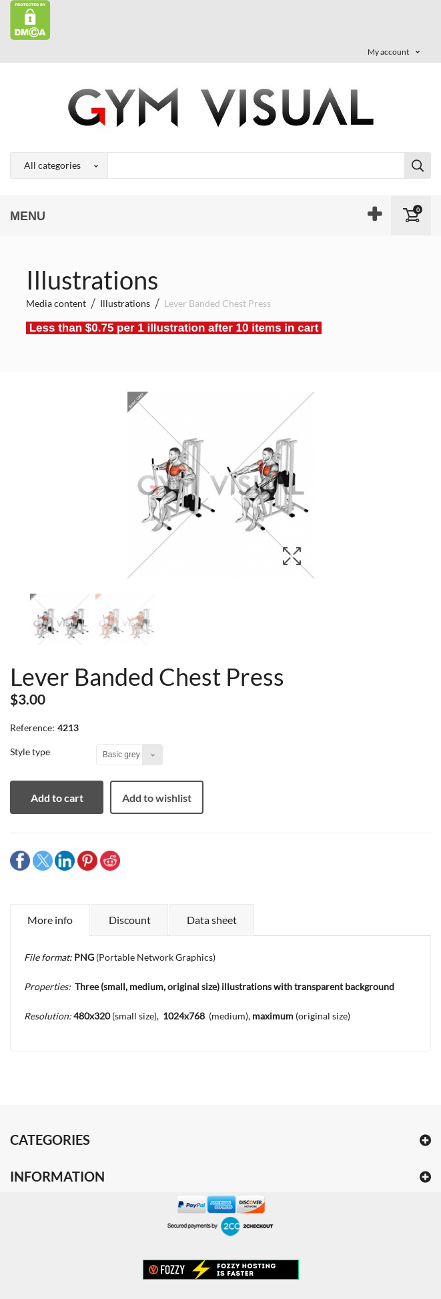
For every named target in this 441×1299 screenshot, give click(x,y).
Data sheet (212, 919)
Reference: (32, 727)
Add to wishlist (156, 797)
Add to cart (57, 797)
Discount (130, 919)
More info (50, 919)
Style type (31, 751)
